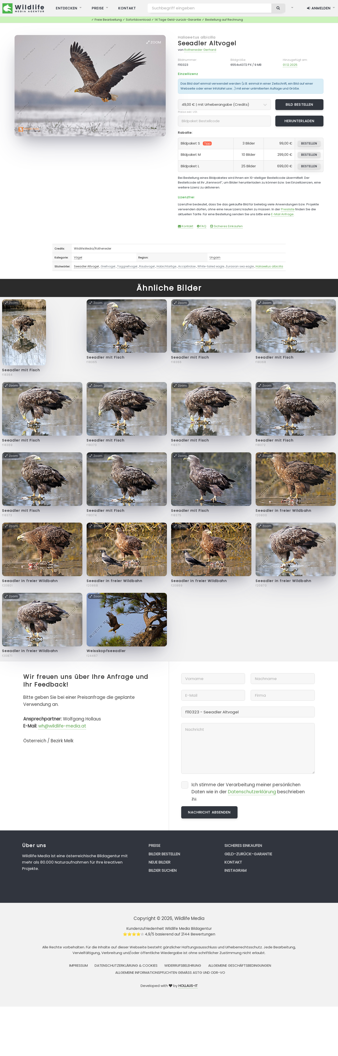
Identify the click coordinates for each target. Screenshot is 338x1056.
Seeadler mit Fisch (21, 370)
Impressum (78, 965)
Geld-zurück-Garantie (248, 854)
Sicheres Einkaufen (226, 226)
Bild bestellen (299, 104)
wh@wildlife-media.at (62, 726)
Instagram (235, 870)
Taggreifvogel (127, 266)
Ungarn (215, 257)
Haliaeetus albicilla (196, 37)
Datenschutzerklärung (252, 792)
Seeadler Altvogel (207, 43)
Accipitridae (187, 266)
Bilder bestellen (164, 854)
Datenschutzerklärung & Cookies (126, 965)
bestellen (309, 143)
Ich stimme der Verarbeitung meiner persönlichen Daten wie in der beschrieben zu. (248, 792)
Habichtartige (166, 266)
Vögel (78, 257)
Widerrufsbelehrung (182, 965)
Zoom (153, 42)
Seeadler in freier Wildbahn (283, 510)
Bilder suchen (163, 870)
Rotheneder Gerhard (200, 49)
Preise (154, 845)
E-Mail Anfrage (282, 214)
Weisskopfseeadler (106, 651)
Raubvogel (147, 266)
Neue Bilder (159, 862)
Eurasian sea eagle (240, 266)
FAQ (201, 226)
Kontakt (185, 226)
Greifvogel (108, 266)
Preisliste (288, 209)
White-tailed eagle (210, 266)
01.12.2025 (290, 65)
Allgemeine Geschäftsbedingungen (239, 965)
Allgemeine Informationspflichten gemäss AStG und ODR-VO (170, 972)
